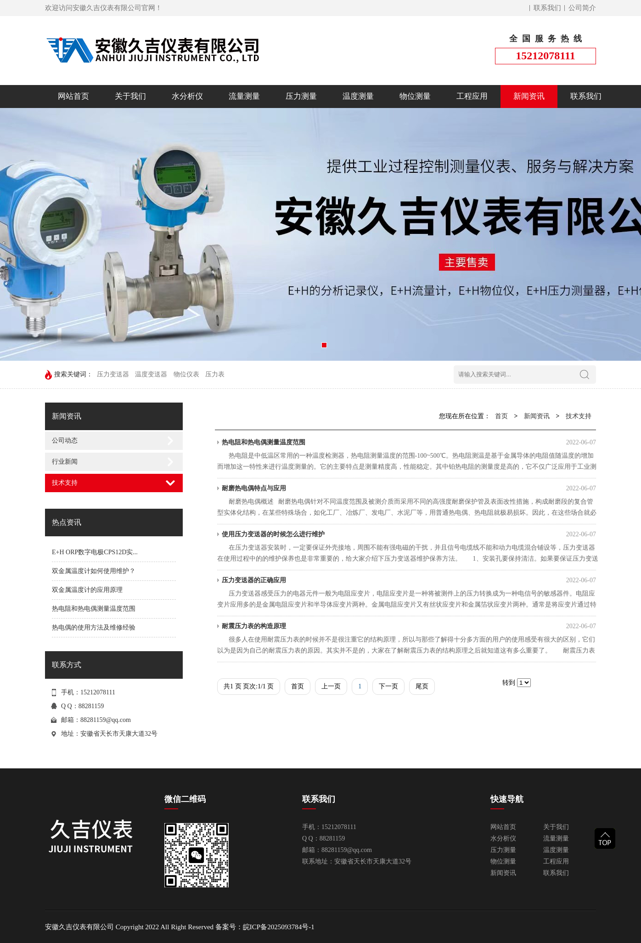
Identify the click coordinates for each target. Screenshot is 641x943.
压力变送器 (113, 374)
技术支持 (65, 482)
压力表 (215, 374)
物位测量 (415, 96)
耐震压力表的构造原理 (409, 626)
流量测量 (244, 96)
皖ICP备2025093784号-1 (279, 927)
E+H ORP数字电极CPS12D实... (95, 552)
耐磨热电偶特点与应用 (409, 488)
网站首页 (73, 96)
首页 (501, 416)
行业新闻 (65, 461)
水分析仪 (187, 96)
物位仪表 (186, 374)
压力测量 (301, 96)
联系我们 (547, 7)
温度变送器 (151, 374)
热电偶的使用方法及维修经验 (93, 627)
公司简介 (582, 7)
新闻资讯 (529, 96)
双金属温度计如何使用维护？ (93, 571)
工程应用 (472, 96)
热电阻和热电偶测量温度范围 (93, 608)
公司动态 (65, 440)
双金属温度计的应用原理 (87, 589)
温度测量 (358, 96)
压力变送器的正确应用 (409, 580)
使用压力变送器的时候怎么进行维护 (409, 534)
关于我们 (130, 96)
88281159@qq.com (105, 719)
